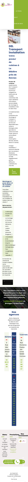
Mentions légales (14, 474)
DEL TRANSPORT (14, 473)
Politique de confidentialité (14, 476)
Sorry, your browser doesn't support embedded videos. (8, 282)
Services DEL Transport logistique (13, 445)
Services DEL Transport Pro (13, 440)
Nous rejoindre (4, 452)
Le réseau (4, 444)
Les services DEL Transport (5, 448)
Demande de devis (4, 455)
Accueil (5, 439)
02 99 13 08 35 (23, 461)
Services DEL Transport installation (13, 450)
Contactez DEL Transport (13, 301)
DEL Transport (4, 441)
